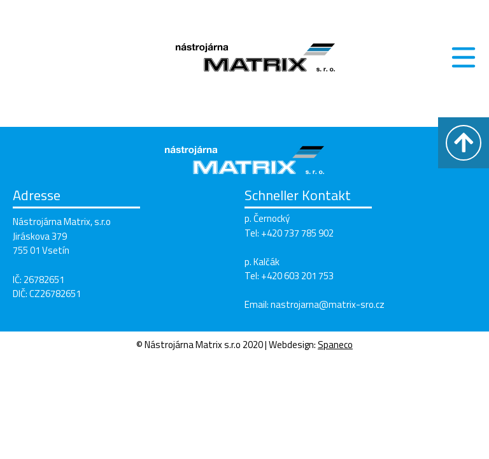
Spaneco (335, 344)
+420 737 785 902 (297, 233)
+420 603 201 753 (297, 275)
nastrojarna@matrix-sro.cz (328, 304)
